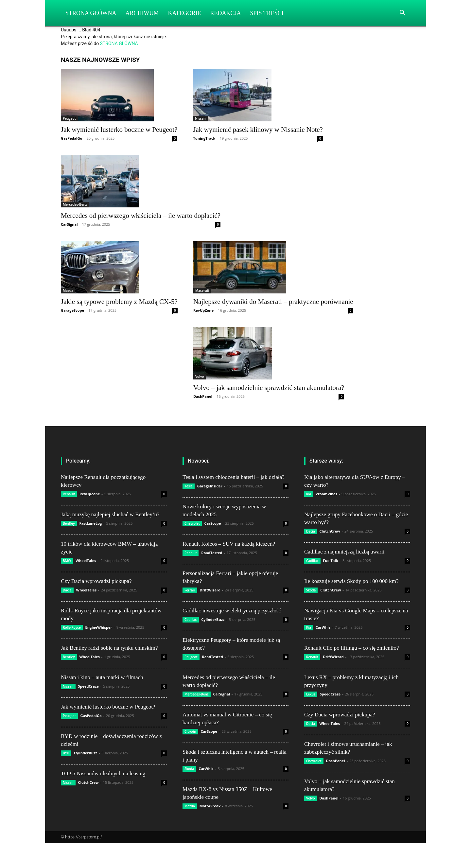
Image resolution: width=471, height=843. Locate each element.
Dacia (67, 590)
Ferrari (189, 590)
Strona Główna (90, 13)
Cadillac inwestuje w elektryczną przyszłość (232, 610)
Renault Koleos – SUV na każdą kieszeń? (229, 544)
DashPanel (202, 396)
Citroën (190, 731)
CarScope (212, 523)
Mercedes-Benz (75, 204)
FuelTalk (330, 560)
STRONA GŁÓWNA (119, 43)
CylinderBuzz (85, 752)
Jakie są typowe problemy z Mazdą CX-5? (119, 302)
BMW (67, 560)
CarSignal (69, 224)
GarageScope (72, 310)
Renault (69, 494)
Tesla (188, 486)
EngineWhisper (98, 627)
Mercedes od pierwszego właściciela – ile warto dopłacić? (140, 216)
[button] (402, 13)
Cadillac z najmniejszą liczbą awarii (344, 552)
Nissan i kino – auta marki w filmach (102, 677)
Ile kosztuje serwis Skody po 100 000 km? (351, 581)
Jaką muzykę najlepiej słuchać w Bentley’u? (110, 514)
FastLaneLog (90, 523)
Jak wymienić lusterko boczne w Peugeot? (119, 129)
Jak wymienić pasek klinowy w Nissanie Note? (258, 129)
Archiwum (142, 13)
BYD (66, 753)
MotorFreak (210, 805)
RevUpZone (203, 310)
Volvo (199, 376)
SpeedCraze (88, 686)
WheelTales (86, 560)
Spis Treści (267, 13)
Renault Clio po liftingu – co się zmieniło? (351, 648)
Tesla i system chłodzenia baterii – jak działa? (234, 477)
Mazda (68, 290)
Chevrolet (192, 523)
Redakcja (225, 13)
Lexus (310, 694)
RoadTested (211, 552)
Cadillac (190, 619)
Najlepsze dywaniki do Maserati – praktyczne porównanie (273, 302)
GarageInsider (209, 485)
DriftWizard (210, 590)
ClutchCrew (88, 782)
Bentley (69, 523)
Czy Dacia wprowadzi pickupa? (96, 581)
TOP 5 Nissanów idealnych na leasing (103, 773)
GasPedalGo (71, 138)
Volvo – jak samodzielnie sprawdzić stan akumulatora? (268, 388)
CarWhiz (206, 768)
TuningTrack (204, 138)
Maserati (202, 290)
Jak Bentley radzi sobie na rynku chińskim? (109, 648)
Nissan (200, 118)
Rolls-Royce (72, 627)
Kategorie (184, 13)
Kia (308, 494)
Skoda (189, 768)
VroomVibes (326, 493)
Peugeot (69, 118)
